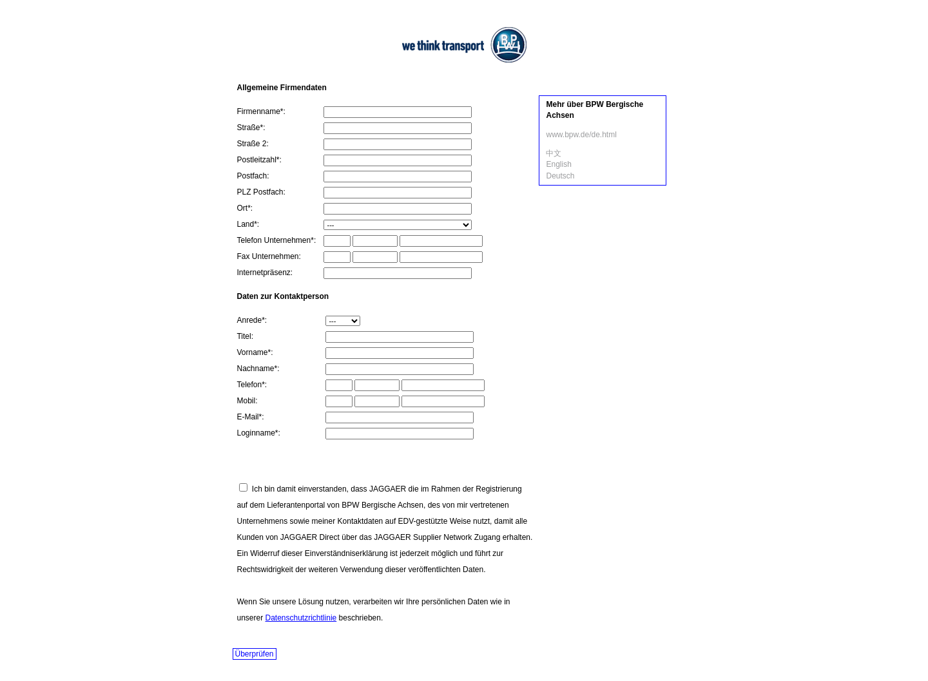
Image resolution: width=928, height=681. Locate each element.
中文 (553, 153)
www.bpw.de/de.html (581, 134)
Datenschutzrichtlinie (301, 617)
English (558, 164)
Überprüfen (254, 653)
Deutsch (560, 175)
